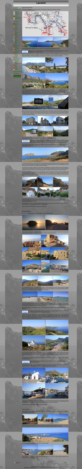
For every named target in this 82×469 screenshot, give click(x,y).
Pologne (16, 56)
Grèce (16, 39)
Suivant (65, 462)
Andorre (16, 25)
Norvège (16, 53)
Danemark (16, 32)
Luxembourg (17, 48)
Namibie (16, 52)
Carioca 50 (17, 11)
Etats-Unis (16, 35)
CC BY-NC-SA (47, 466)
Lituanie (16, 47)
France (16, 38)
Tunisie (16, 67)
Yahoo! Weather (34, 467)
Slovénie (16, 62)
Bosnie (16, 29)
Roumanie (16, 59)
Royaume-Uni (17, 60)
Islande (16, 42)
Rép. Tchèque (17, 58)
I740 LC (16, 16)
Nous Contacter (16, 73)
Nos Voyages (15, 7)
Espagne (16, 33)
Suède (16, 65)
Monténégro (17, 51)
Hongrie (16, 40)
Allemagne (16, 24)
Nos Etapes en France (17, 71)
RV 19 (16, 19)
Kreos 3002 (17, 13)
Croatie (16, 30)
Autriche (16, 26)
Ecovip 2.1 (16, 12)
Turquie (16, 68)
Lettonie (16, 44)
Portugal (16, 57)
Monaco (16, 50)
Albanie (16, 23)
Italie (15, 43)
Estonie (16, 34)
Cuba (15, 31)
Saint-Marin (16, 61)
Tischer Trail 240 (18, 18)
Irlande (16, 41)
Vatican (16, 69)
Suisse (16, 66)
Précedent (18, 462)
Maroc (16, 49)
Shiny (43, 467)
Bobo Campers (17, 17)
